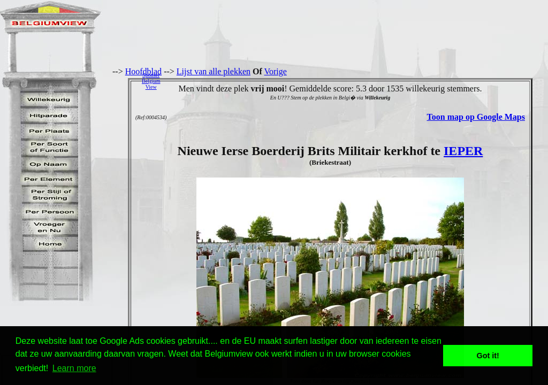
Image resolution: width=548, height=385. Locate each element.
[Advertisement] (356, 81)
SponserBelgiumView (151, 81)
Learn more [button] (74, 368)
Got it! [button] (488, 355)
